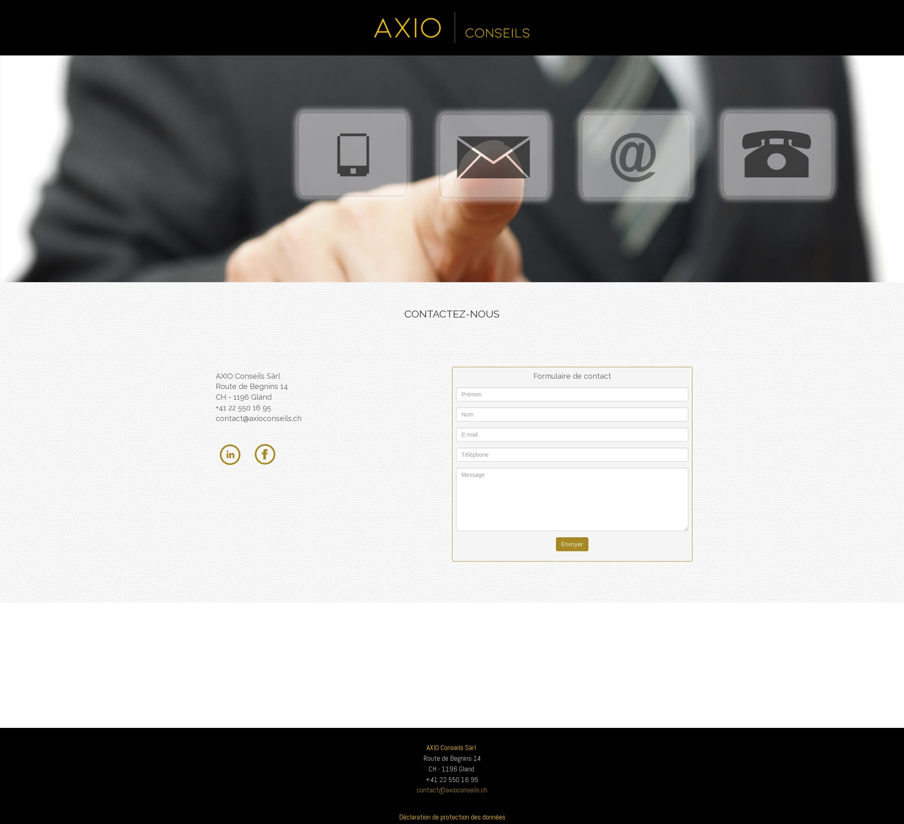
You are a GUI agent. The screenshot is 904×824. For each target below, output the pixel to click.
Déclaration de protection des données (452, 817)
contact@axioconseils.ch (259, 418)
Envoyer (572, 544)
